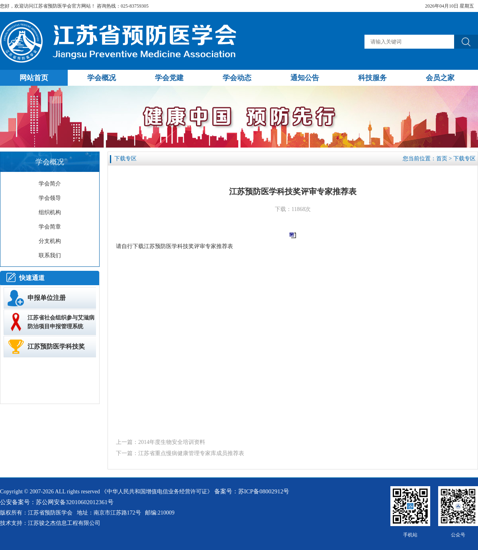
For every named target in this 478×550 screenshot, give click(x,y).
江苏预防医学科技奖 (56, 346)
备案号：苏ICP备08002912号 (251, 491)
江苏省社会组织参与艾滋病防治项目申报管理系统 (60, 322)
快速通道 (32, 277)
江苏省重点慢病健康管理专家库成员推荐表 (191, 453)
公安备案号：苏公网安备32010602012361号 (57, 502)
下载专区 (464, 159)
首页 (441, 159)
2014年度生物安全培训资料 (171, 442)
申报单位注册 (46, 297)
